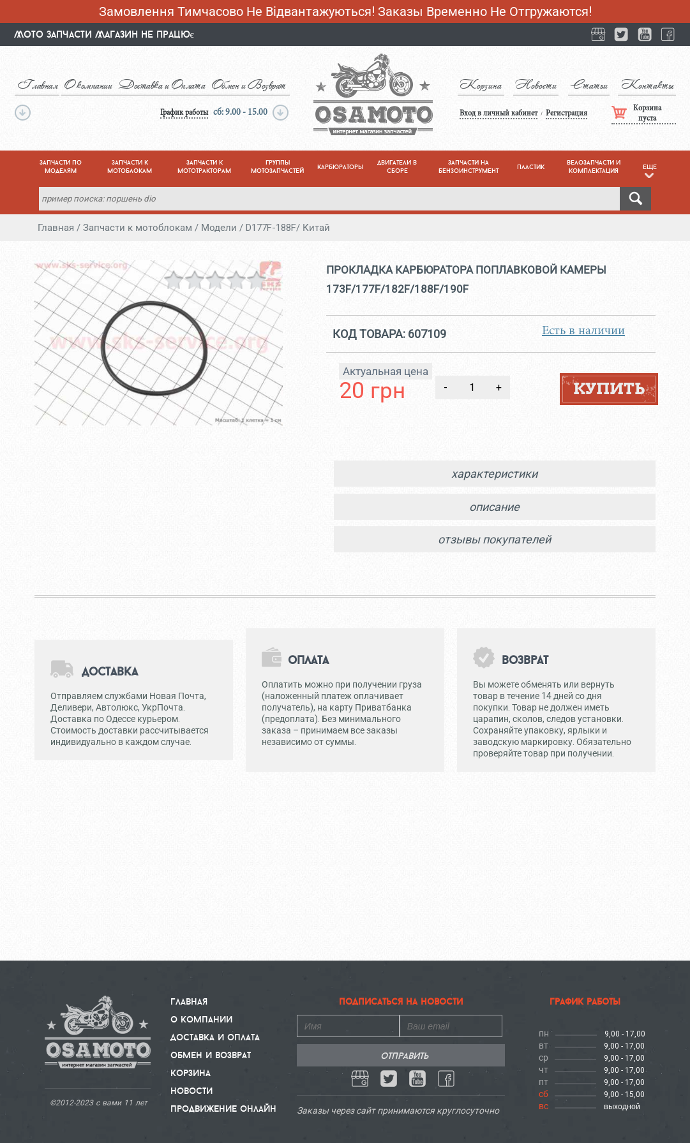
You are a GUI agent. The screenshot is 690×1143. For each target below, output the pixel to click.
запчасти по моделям (61, 166)
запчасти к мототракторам (204, 166)
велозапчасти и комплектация (593, 166)
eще (650, 170)
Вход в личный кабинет (490, 112)
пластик (530, 167)
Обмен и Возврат (241, 85)
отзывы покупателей (494, 539)
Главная (36, 85)
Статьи (586, 85)
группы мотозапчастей (277, 166)
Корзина (471, 85)
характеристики (494, 473)
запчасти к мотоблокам (129, 166)
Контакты (648, 85)
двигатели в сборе (397, 166)
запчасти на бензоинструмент (469, 166)
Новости (530, 85)
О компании (86, 85)
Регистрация (557, 112)
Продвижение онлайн (223, 1108)
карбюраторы (340, 167)
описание (494, 506)
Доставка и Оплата (158, 85)
